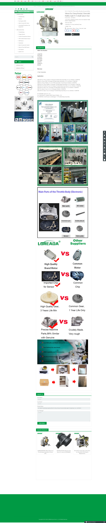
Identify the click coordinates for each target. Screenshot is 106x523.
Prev (38, 33)
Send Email (75, 44)
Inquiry (68, 44)
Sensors (20, 28)
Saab (85, 38)
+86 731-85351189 (19, 4)
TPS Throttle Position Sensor (24, 48)
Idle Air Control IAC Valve (24, 33)
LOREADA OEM (20, 24)
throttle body (58, 89)
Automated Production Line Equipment (24, 35)
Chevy (77, 38)
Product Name (40, 416)
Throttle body (21, 26)
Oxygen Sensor (22, 44)
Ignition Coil (21, 61)
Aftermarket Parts (20, 39)
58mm (74, 38)
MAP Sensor (21, 50)
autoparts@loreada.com (30, 4)
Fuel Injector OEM (22, 30)
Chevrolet (81, 38)
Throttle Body (21, 41)
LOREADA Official (20, 78)
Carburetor (21, 52)
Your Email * (39, 412)
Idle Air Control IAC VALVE (24, 54)
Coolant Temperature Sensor (25, 46)
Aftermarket (69, 38)
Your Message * (40, 421)
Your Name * (40, 407)
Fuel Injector (21, 59)
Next (61, 33)
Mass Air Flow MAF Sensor (24, 57)
